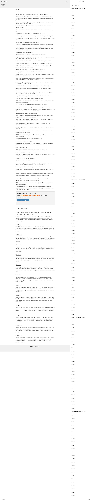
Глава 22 (73, 82)
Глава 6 (73, 28)
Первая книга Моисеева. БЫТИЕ (78, 8)
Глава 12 (73, 48)
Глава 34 (73, 122)
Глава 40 (73, 142)
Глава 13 (73, 52)
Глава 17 (73, 65)
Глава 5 (73, 25)
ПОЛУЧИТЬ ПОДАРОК (23, 200)
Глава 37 (73, 132)
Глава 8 (73, 35)
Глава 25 (73, 92)
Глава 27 (73, 99)
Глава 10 (73, 42)
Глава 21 (73, 79)
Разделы (37, 346)
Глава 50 (73, 176)
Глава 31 (73, 112)
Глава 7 (73, 32)
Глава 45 (73, 159)
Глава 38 (73, 136)
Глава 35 (73, 126)
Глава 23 (73, 85)
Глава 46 (73, 163)
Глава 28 (73, 102)
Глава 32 (73, 116)
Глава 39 (73, 139)
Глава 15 (73, 58)
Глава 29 (73, 105)
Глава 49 (73, 173)
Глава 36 (73, 129)
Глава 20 (73, 75)
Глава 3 (73, 18)
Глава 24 (73, 89)
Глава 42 (73, 149)
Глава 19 (73, 72)
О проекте (32, 346)
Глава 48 (73, 169)
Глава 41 (73, 146)
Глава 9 (73, 38)
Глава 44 (73, 156)
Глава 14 (73, 55)
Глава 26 (73, 95)
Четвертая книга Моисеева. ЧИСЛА (79, 411)
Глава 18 (73, 69)
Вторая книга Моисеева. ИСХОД (78, 179)
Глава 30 (73, 109)
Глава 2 (73, 15)
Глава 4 (73, 21)
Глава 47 (73, 166)
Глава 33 (73, 119)
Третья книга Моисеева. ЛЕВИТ (78, 317)
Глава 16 (73, 62)
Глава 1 (73, 11)
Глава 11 (73, 45)
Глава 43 (73, 152)
